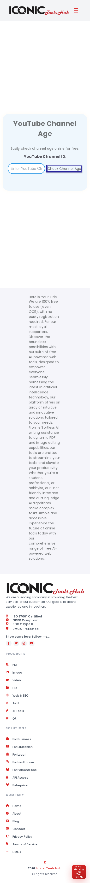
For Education (19, 747)
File (11, 688)
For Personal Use (21, 770)
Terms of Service (21, 844)
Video (13, 680)
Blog (12, 821)
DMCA (13, 852)
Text (12, 703)
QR (11, 719)
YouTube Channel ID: (45, 156)
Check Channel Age (64, 168)
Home (13, 806)
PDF (12, 665)
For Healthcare (20, 762)
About (14, 814)
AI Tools (15, 711)
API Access (17, 778)
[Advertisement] (45, 62)
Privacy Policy (19, 837)
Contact (15, 829)
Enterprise (17, 785)
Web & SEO (17, 696)
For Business (18, 739)
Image (14, 673)
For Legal (15, 755)
